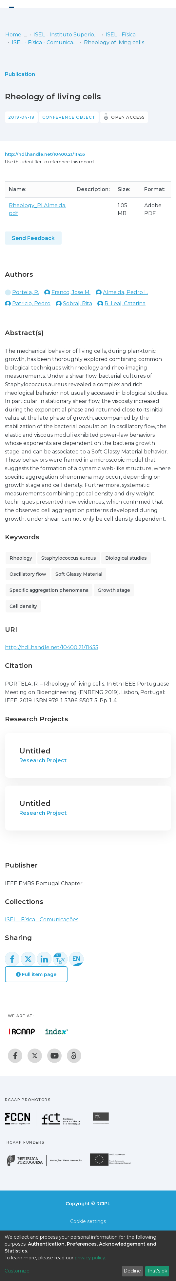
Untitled (35, 751)
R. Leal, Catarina (125, 303)
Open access (128, 117)
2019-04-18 (21, 117)
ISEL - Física (121, 34)
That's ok (157, 1271)
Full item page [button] (36, 974)
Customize (17, 1271)
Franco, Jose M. (70, 292)
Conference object (68, 117)
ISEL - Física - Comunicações (44, 42)
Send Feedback (33, 238)
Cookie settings (88, 1221)
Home (13, 34)
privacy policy (90, 1258)
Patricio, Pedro (31, 303)
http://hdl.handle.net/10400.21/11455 (45, 154)
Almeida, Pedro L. (125, 292)
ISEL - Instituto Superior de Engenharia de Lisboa (66, 34)
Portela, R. (25, 292)
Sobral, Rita (77, 303)
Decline (132, 1271)
